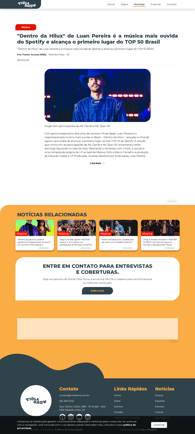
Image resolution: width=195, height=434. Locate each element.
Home (111, 4)
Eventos (156, 4)
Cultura (159, 411)
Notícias (139, 4)
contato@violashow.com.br (74, 394)
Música (159, 394)
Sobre (124, 4)
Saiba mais (97, 290)
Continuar (159, 425)
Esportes (160, 400)
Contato (172, 4)
